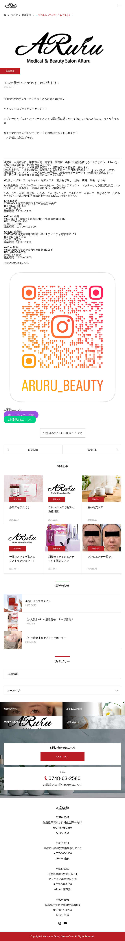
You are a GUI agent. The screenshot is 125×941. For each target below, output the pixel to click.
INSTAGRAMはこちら (16, 262)
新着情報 (10, 71)
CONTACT (62, 756)
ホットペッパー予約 (21, 414)
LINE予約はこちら (20, 419)
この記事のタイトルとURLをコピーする (62, 433)
